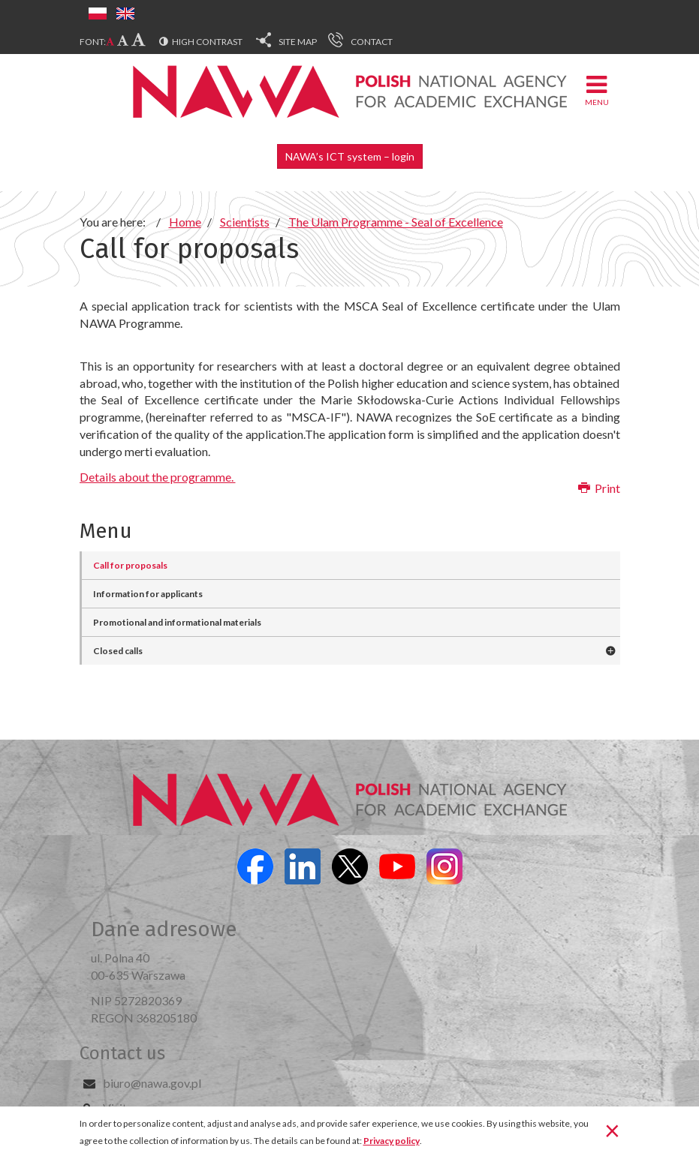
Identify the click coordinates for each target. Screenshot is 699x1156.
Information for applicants (148, 593)
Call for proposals (130, 565)
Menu (597, 90)
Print (599, 488)
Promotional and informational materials (177, 622)
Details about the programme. (158, 477)
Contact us (122, 1053)
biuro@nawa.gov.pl (152, 1083)
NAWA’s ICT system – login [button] (349, 156)
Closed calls (118, 650)
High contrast (207, 41)
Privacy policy (391, 1140)
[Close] (612, 1129)
